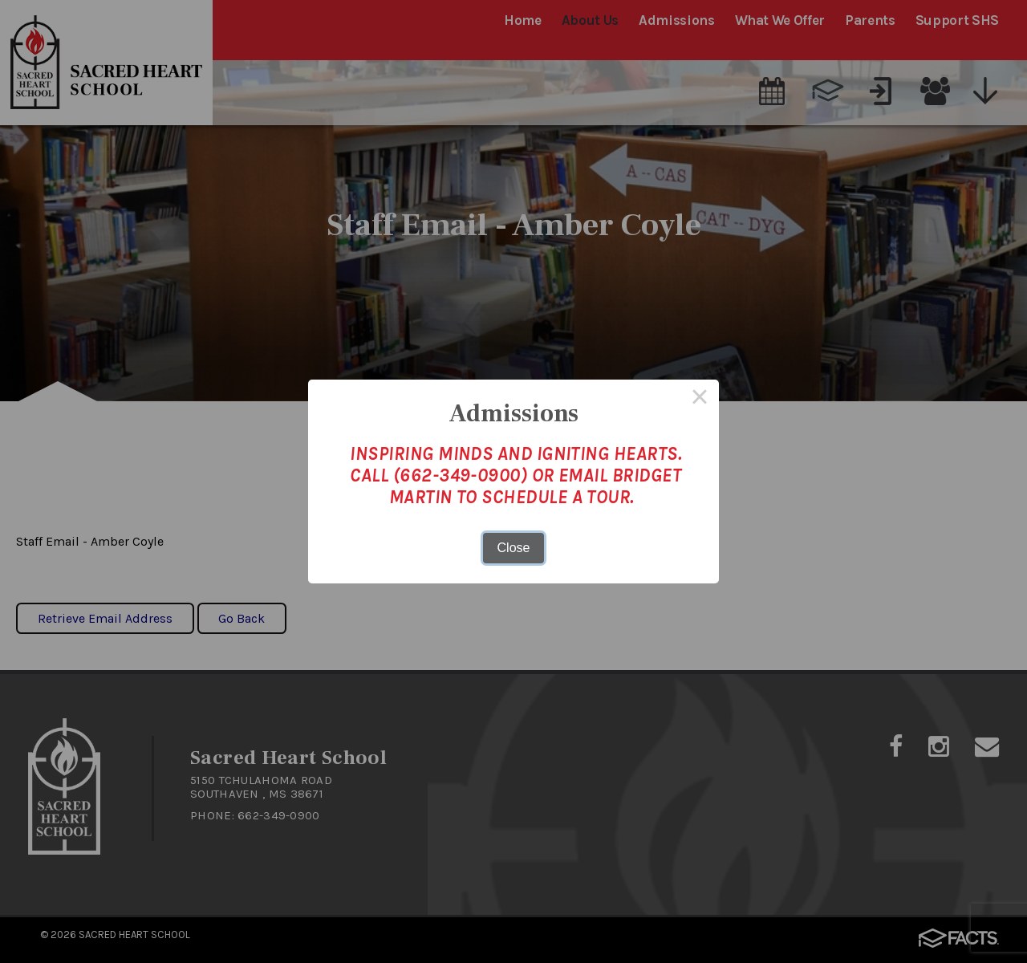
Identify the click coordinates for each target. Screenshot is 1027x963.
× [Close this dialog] (699, 399)
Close (513, 548)
